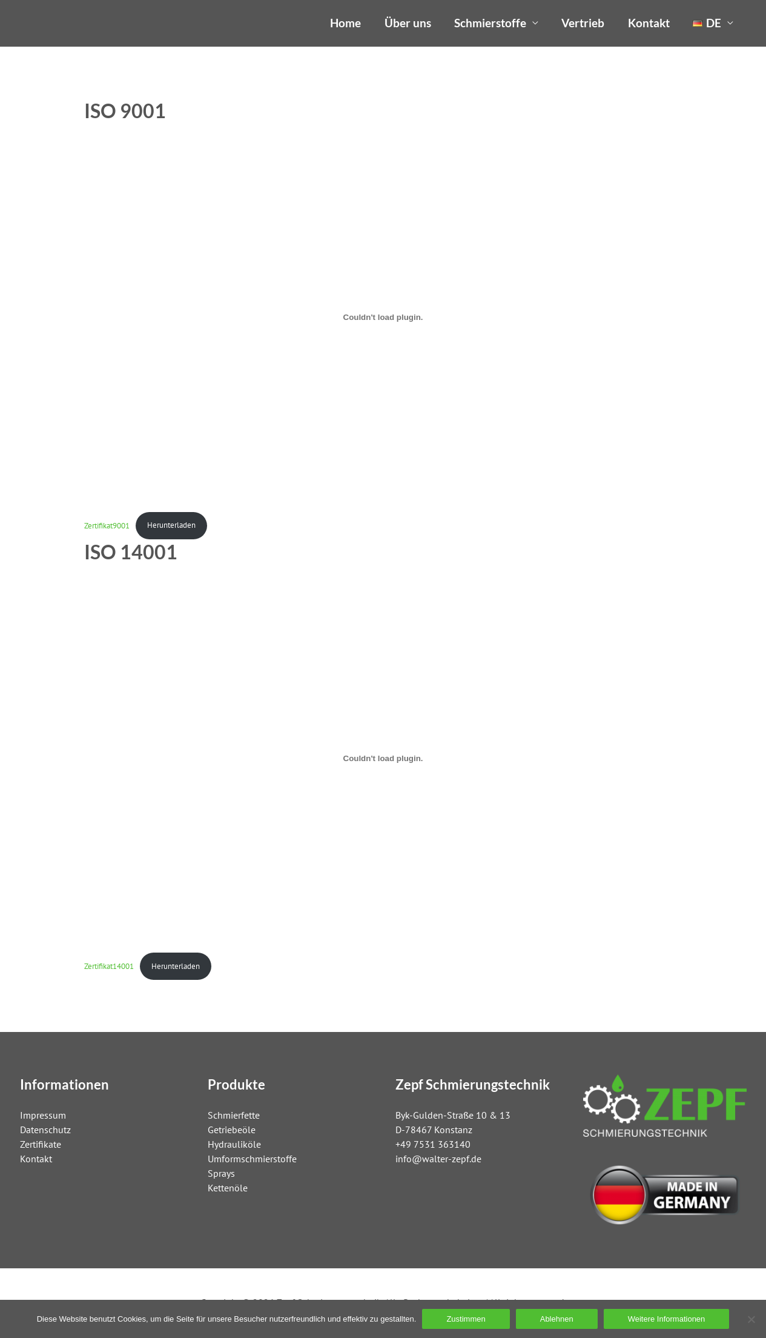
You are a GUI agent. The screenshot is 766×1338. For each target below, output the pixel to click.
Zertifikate (40, 1144)
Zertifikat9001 (107, 525)
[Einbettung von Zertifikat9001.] (383, 317)
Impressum (43, 1115)
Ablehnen (556, 1318)
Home (345, 23)
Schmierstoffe (490, 23)
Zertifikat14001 (109, 966)
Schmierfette (234, 1115)
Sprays (221, 1173)
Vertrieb (582, 23)
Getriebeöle (232, 1129)
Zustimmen (465, 1318)
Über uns (408, 23)
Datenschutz (45, 1129)
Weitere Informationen (666, 1318)
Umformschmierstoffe (252, 1159)
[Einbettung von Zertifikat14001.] (383, 758)
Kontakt (649, 23)
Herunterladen (171, 525)
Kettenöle (228, 1188)
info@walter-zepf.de (438, 1159)
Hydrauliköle (234, 1144)
